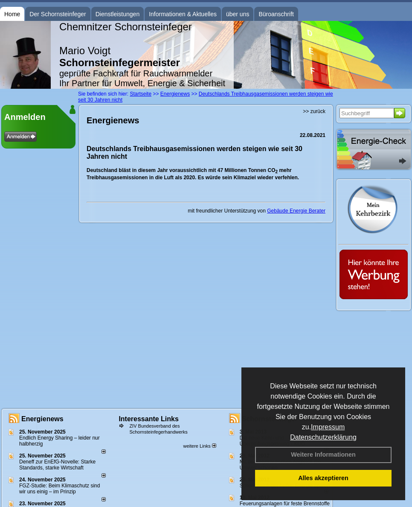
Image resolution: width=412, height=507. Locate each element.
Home (12, 14)
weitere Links (199, 446)
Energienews (42, 418)
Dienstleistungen (118, 14)
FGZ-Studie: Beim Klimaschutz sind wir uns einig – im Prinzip (59, 489)
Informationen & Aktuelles (183, 14)
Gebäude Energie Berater (296, 211)
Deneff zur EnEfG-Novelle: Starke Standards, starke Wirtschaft (57, 465)
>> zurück (314, 111)
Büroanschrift (275, 14)
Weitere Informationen (323, 454)
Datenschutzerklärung (323, 437)
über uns (237, 14)
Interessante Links (149, 418)
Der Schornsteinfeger (57, 14)
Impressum (328, 427)
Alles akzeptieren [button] (323, 478)
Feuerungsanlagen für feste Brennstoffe (285, 504)
